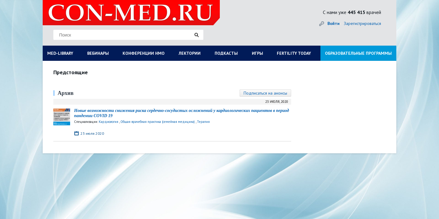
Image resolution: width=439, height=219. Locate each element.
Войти (333, 23)
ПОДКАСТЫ (226, 53)
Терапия (203, 122)
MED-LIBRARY (60, 53)
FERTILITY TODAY (294, 53)
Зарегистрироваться (362, 23)
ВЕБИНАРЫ (98, 53)
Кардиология (108, 122)
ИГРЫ (257, 53)
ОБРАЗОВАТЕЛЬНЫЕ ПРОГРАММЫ (358, 53)
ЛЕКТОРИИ (190, 53)
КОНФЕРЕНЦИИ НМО (144, 53)
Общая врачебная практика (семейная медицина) (157, 122)
